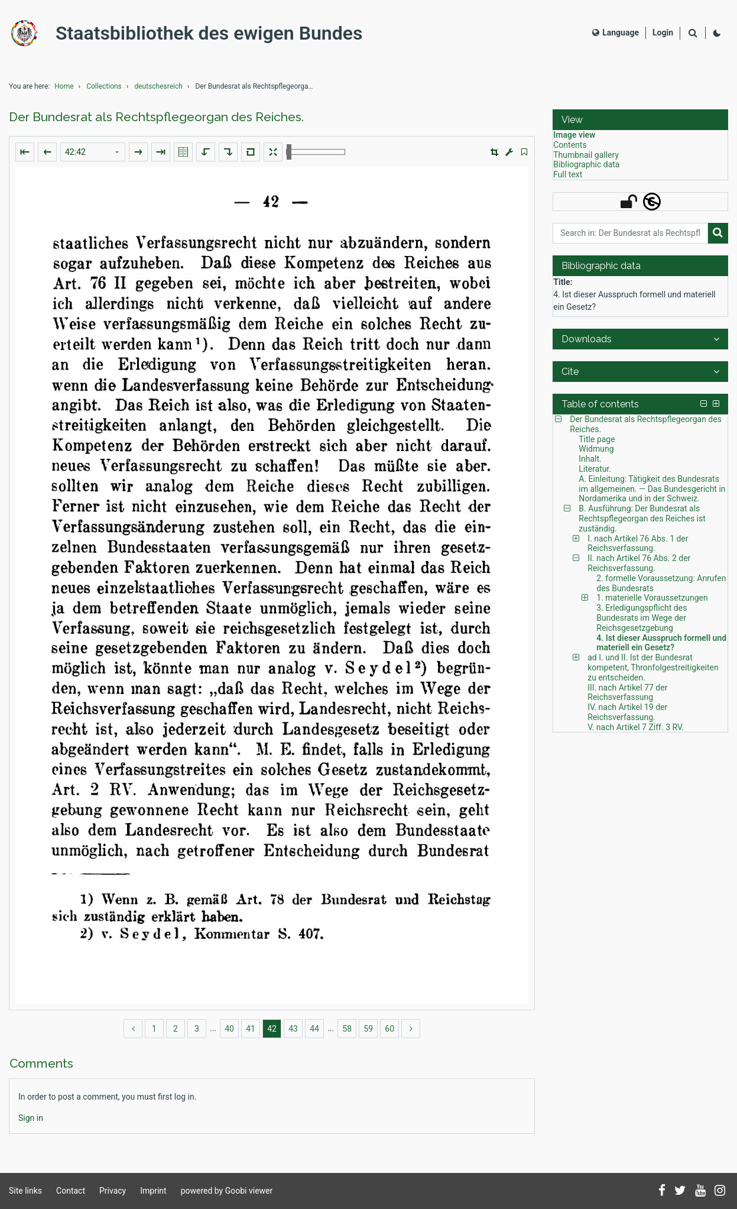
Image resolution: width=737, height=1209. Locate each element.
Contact (70, 1190)
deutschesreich (158, 86)
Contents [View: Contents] (569, 145)
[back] (133, 1029)
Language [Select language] (615, 32)
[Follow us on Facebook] (661, 1191)
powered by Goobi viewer (227, 1190)
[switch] (524, 152)
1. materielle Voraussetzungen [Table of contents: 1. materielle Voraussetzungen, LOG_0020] (651, 597)
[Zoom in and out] (315, 152)
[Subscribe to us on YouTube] (700, 1191)
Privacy (112, 1190)
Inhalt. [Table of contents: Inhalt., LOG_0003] (590, 458)
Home (63, 86)
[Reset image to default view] (250, 152)
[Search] (693, 33)
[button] (494, 152)
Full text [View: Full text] (567, 174)
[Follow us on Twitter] (680, 1191)
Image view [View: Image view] (574, 135)
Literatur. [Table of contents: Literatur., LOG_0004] (595, 469)
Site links (25, 1190)
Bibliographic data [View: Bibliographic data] (586, 164)
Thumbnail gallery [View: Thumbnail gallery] (586, 155)
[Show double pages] (183, 152)
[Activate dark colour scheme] (717, 33)
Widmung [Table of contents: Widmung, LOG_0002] (596, 448)
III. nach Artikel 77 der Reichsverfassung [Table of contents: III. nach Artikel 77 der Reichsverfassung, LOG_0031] (627, 692)
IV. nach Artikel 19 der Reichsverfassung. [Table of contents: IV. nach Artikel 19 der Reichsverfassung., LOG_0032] (627, 712)
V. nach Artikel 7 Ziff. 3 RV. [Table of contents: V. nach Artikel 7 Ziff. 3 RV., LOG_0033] (635, 727)
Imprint (153, 1190)
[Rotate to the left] (206, 152)
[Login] (662, 33)
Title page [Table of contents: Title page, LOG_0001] (597, 439)
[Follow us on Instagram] (720, 1191)
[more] (411, 1029)
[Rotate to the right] (228, 152)
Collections (104, 86)
